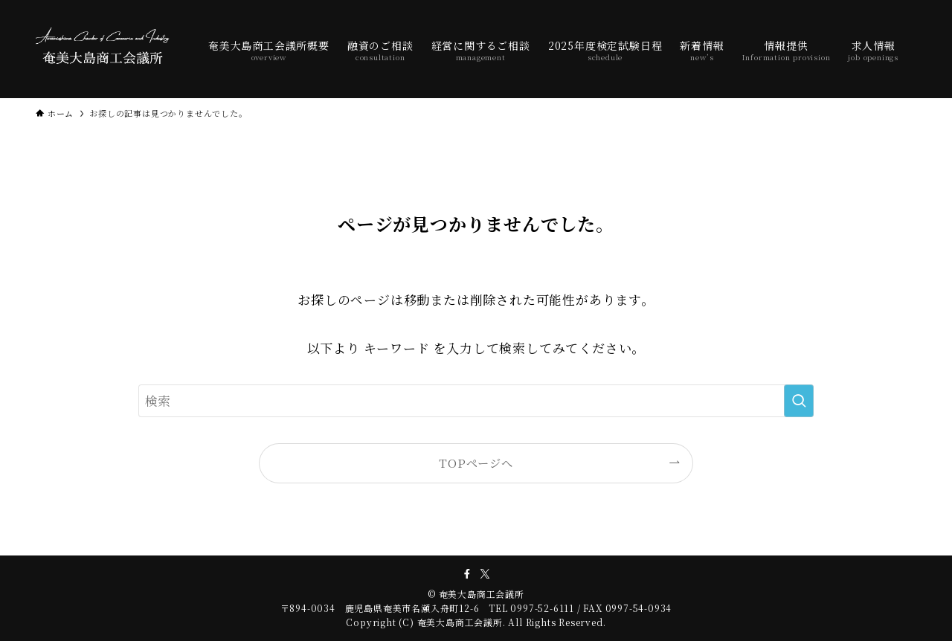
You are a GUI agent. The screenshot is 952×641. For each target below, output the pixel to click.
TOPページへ (476, 462)
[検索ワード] (476, 400)
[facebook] (467, 574)
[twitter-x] (485, 574)
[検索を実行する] (799, 400)
